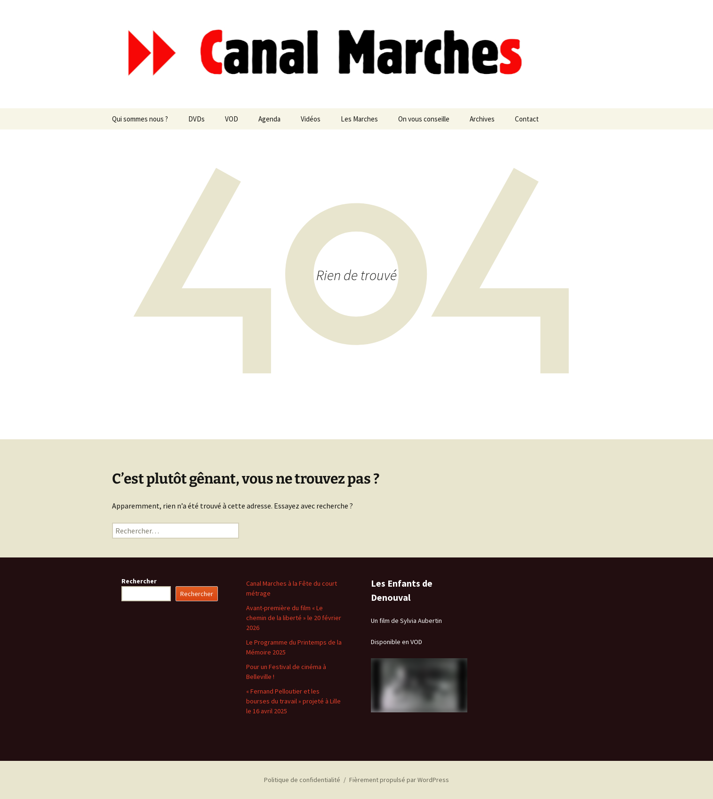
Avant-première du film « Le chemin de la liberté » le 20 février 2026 (293, 618)
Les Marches (359, 118)
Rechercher (139, 581)
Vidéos (310, 118)
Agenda (269, 118)
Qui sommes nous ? (140, 118)
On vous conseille (423, 118)
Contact (527, 118)
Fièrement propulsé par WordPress (399, 779)
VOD (231, 118)
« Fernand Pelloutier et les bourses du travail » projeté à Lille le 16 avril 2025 (293, 701)
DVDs (196, 118)
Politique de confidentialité (302, 779)
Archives (482, 118)
